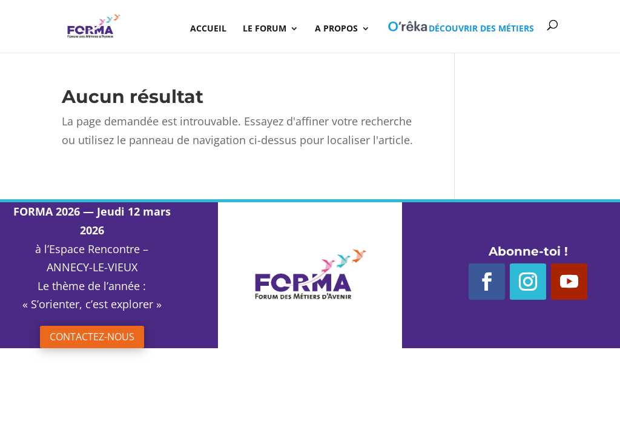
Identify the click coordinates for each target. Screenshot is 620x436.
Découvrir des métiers (460, 27)
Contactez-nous (92, 336)
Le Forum (264, 29)
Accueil (208, 29)
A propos (336, 29)
